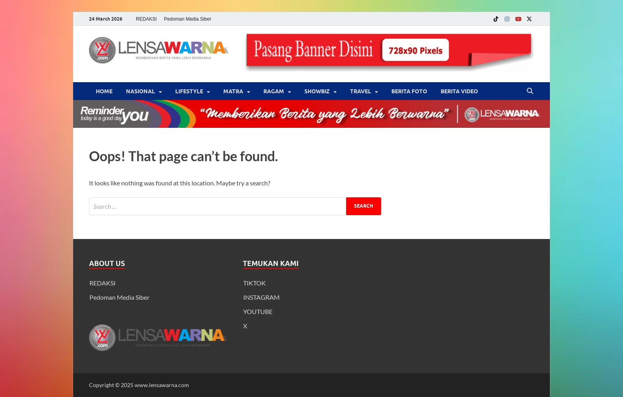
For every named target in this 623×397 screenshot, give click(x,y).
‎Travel (360, 91)
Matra (233, 91)
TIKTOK (254, 283)
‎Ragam (273, 91)
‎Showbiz (317, 91)
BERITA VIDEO (459, 91)
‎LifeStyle (189, 91)
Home (104, 91)
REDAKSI (146, 19)
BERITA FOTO (409, 91)
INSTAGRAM (261, 297)
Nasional (140, 91)
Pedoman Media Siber (187, 19)
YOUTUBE (258, 311)
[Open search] (530, 91)
